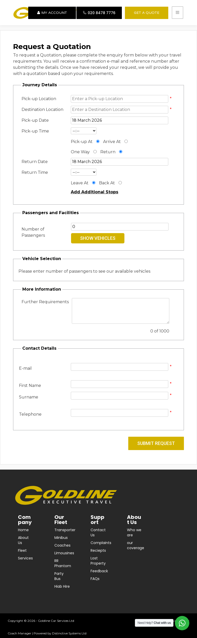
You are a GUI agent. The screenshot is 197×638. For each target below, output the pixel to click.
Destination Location (42, 109)
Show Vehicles (97, 238)
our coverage (135, 545)
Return (107, 151)
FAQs (95, 578)
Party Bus (59, 576)
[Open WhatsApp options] (182, 623)
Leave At (79, 182)
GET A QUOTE (146, 13)
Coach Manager (19, 633)
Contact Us (98, 532)
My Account (52, 13)
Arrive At (112, 141)
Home (23, 529)
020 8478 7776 (99, 12)
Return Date (35, 161)
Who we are (134, 532)
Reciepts (98, 550)
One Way (80, 151)
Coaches (62, 545)
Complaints (101, 542)
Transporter (64, 529)
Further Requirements (45, 301)
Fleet (22, 550)
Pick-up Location (39, 98)
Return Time (35, 172)
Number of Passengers (33, 232)
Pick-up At (82, 141)
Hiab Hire (62, 586)
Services (25, 558)
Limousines (64, 553)
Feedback (99, 571)
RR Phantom (62, 563)
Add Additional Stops (94, 191)
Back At (107, 182)
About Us (23, 540)
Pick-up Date (35, 120)
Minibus (61, 537)
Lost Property (98, 561)
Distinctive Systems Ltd (69, 633)
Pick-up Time (35, 131)
